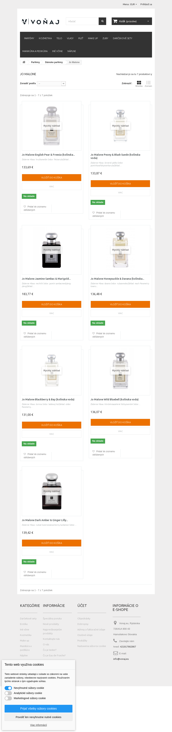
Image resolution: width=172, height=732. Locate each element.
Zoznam (148, 83)
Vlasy (70, 38)
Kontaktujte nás (51, 639)
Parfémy (29, 38)
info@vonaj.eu (121, 659)
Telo (59, 38)
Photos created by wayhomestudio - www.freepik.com (45, 730)
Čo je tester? (49, 650)
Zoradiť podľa (28, 83)
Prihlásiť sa (146, 4)
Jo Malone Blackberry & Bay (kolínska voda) (48, 399)
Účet (82, 605)
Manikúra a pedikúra (34, 51)
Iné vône (57, 51)
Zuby (105, 38)
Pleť (80, 38)
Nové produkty (51, 624)
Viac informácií (38, 725)
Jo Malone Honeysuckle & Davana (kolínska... (117, 278)
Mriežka (139, 83)
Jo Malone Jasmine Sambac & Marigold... (46, 278)
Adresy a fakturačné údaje (91, 629)
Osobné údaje (85, 635)
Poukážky (82, 640)
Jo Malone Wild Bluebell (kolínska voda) (115, 399)
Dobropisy (82, 624)
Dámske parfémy (54, 62)
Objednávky (83, 618)
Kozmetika (45, 38)
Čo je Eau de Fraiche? (54, 655)
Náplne (71, 51)
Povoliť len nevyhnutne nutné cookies (38, 717)
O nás (46, 644)
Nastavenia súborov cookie (91, 646)
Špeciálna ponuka (52, 618)
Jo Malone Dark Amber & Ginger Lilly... (45, 520)
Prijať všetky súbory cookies (38, 708)
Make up (93, 38)
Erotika (24, 624)
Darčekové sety (122, 38)
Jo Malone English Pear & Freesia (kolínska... (48, 154)
